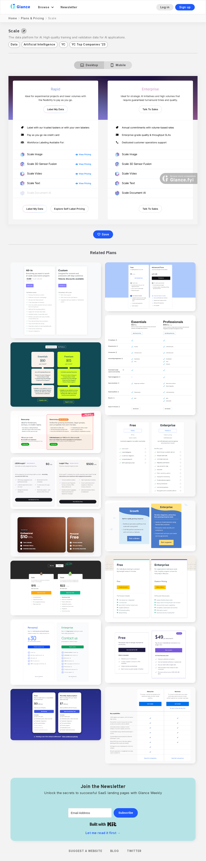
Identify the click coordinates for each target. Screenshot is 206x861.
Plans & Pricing (32, 18)
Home (12, 18)
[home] (20, 7)
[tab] (89, 65)
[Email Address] (90, 813)
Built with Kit (103, 824)
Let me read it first (103, 833)
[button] (46, 7)
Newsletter (69, 7)
